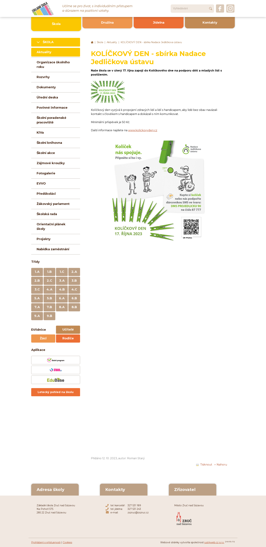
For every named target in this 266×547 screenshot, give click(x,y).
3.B (74, 280)
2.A (74, 272)
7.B (49, 307)
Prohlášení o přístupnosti (46, 542)
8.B (74, 307)
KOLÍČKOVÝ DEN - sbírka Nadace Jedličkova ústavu (151, 42)
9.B (49, 316)
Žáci (43, 338)
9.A (37, 316)
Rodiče (68, 338)
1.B (49, 272)
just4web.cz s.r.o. (214, 542)
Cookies (67, 542)
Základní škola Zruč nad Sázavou (92, 42)
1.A (37, 272)
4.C (74, 289)
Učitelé (68, 329)
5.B (49, 298)
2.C (49, 280)
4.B (62, 289)
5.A (37, 298)
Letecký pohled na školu (56, 392)
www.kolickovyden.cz (142, 130)
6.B (74, 298)
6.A (62, 298)
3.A (62, 280)
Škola (100, 42)
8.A (62, 307)
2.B (37, 280)
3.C (37, 289)
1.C (62, 272)
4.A (49, 289)
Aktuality (112, 42)
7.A (37, 307)
